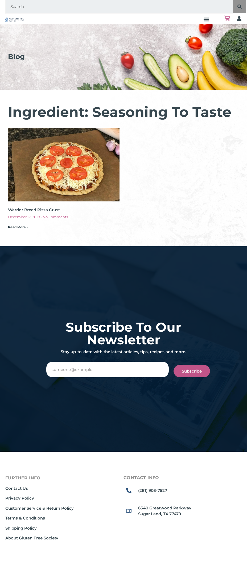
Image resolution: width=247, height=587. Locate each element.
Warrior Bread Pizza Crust (34, 209)
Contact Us (16, 488)
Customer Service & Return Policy (39, 508)
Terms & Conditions (25, 518)
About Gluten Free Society (31, 537)
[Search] (239, 6)
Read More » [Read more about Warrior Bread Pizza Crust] (18, 227)
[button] (206, 19)
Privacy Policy (19, 498)
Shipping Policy (21, 528)
